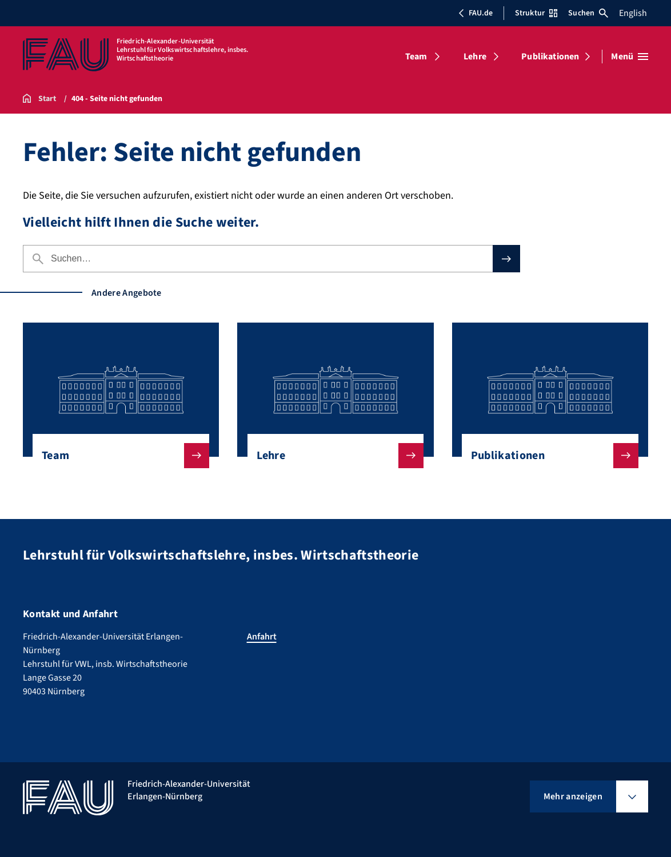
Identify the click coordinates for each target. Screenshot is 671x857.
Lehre (475, 56)
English (633, 13)
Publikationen (550, 56)
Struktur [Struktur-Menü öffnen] (536, 13)
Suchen (588, 13)
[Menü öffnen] (629, 56)
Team (416, 56)
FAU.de (475, 13)
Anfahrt (262, 636)
